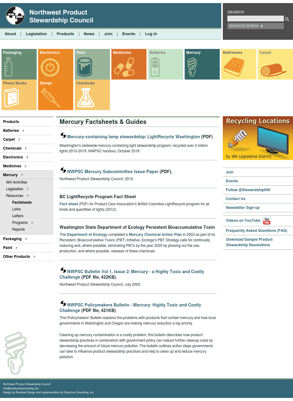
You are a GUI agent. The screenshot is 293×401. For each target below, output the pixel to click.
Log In (151, 34)
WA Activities (16, 182)
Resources (14, 196)
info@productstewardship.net (20, 388)
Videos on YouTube (248, 220)
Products (65, 34)
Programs (20, 223)
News (89, 34)
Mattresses (232, 52)
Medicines (122, 52)
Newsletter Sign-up (243, 208)
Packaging (12, 52)
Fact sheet (69, 204)
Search (235, 12)
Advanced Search (244, 26)
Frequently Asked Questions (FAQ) (256, 230)
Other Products (16, 256)
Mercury (193, 52)
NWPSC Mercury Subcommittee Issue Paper (112, 172)
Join (108, 34)
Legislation (36, 34)
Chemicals (85, 83)
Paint (80, 52)
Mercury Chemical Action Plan (155, 234)
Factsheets (22, 202)
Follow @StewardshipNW (248, 190)
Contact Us (235, 199)
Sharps (46, 83)
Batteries (157, 52)
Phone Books (15, 83)
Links (16, 209)
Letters (17, 216)
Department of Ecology (87, 234)
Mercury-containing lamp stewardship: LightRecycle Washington (133, 137)
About (10, 34)
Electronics (50, 52)
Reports (18, 229)
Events (128, 34)
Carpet (265, 52)
